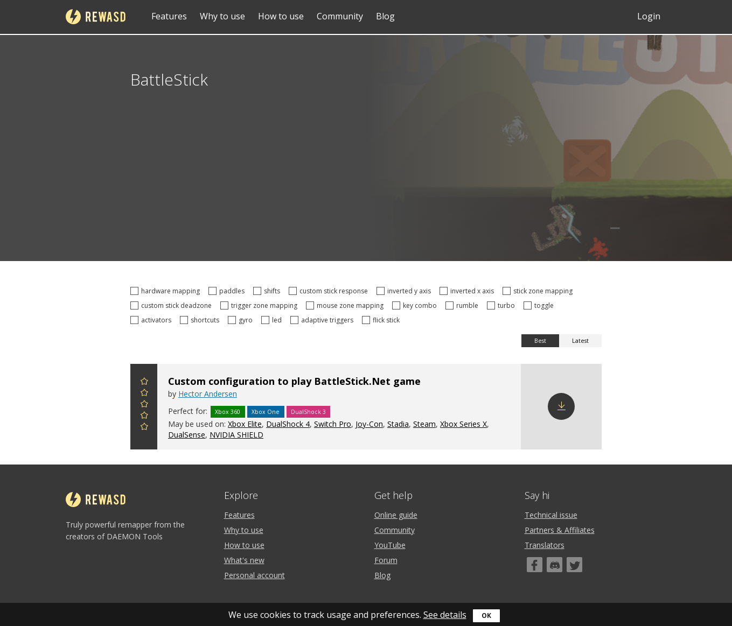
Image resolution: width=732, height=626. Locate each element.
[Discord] (554, 564)
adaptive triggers (323, 320)
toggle (540, 305)
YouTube (390, 545)
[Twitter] (574, 564)
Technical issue (551, 515)
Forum (386, 560)
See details (444, 615)
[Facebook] (534, 564)
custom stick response (330, 291)
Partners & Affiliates (560, 530)
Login (648, 16)
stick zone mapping (539, 291)
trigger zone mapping (260, 305)
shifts (268, 291)
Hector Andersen (207, 394)
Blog (385, 16)
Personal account (254, 575)
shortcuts (201, 320)
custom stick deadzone (172, 305)
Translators (544, 545)
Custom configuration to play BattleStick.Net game (294, 381)
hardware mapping (166, 291)
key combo (416, 305)
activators (152, 320)
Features (169, 16)
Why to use (222, 16)
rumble (463, 305)
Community (340, 16)
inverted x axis (468, 291)
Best (540, 340)
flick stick (382, 320)
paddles (228, 291)
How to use (281, 16)
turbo (502, 305)
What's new (244, 560)
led (273, 320)
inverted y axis (405, 291)
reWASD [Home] (96, 16)
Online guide (395, 515)
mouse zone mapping (346, 305)
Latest (580, 340)
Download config (561, 406)
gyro (242, 320)
